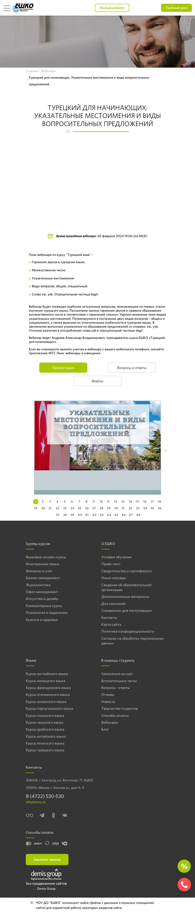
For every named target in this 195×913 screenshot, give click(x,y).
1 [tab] (35, 501)
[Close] (31, 903)
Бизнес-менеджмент (43, 577)
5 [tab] (65, 501)
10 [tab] (101, 501)
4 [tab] (57, 501)
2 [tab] (43, 501)
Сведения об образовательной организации (126, 587)
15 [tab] (137, 501)
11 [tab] (108, 501)
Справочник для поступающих (126, 610)
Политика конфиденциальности (127, 631)
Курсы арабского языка (45, 729)
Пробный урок (176, 8)
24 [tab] (73, 508)
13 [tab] (123, 501)
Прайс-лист (110, 563)
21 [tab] (50, 508)
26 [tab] (87, 508)
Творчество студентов (119, 708)
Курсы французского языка (48, 687)
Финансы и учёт (39, 571)
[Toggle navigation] (7, 7)
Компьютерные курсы (44, 605)
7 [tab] (79, 501)
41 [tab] (87, 515)
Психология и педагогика (46, 612)
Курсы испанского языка (46, 701)
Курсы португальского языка (49, 708)
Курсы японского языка (45, 743)
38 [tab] (65, 515)
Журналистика (38, 584)
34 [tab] (145, 508)
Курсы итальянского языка (48, 694)
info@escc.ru (36, 801)
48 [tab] (138, 515)
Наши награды (113, 577)
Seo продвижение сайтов (46, 883)
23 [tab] (65, 508)
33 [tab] (137, 508)
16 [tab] (145, 501)
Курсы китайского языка (46, 736)
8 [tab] (87, 501)
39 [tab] (72, 515)
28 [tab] (101, 508)
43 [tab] (102, 515)
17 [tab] (152, 501)
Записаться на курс (117, 673)
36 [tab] (160, 508)
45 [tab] (116, 515)
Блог (105, 729)
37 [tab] (57, 515)
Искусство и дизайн (42, 598)
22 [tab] (57, 508)
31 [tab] (123, 508)
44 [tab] (109, 515)
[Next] (166, 450)
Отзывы (107, 694)
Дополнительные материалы (125, 596)
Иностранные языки (42, 563)
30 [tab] (116, 508)
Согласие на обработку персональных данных (132, 640)
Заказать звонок (47, 859)
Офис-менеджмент (42, 591)
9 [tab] (94, 501)
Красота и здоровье (42, 619)
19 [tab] (35, 508)
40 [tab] (80, 515)
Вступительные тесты (119, 680)
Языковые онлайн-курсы (46, 557)
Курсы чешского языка (44, 722)
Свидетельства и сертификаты (126, 571)
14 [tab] (130, 501)
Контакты (109, 617)
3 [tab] (50, 501)
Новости (108, 701)
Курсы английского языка (47, 673)
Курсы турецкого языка (45, 750)
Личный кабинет (112, 8)
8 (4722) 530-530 (45, 796)
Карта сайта (111, 624)
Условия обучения (116, 557)
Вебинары (109, 722)
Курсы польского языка (45, 715)
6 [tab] (72, 501)
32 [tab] (130, 508)
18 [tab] (159, 501)
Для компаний (113, 603)
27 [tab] (94, 508)
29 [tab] (109, 508)
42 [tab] (94, 515)
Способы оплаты (115, 715)
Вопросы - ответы (115, 687)
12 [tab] (115, 501)
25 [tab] (79, 508)
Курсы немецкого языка (45, 680)
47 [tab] (131, 515)
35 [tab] (152, 508)
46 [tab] (124, 515)
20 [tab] (43, 508)
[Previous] (29, 450)
